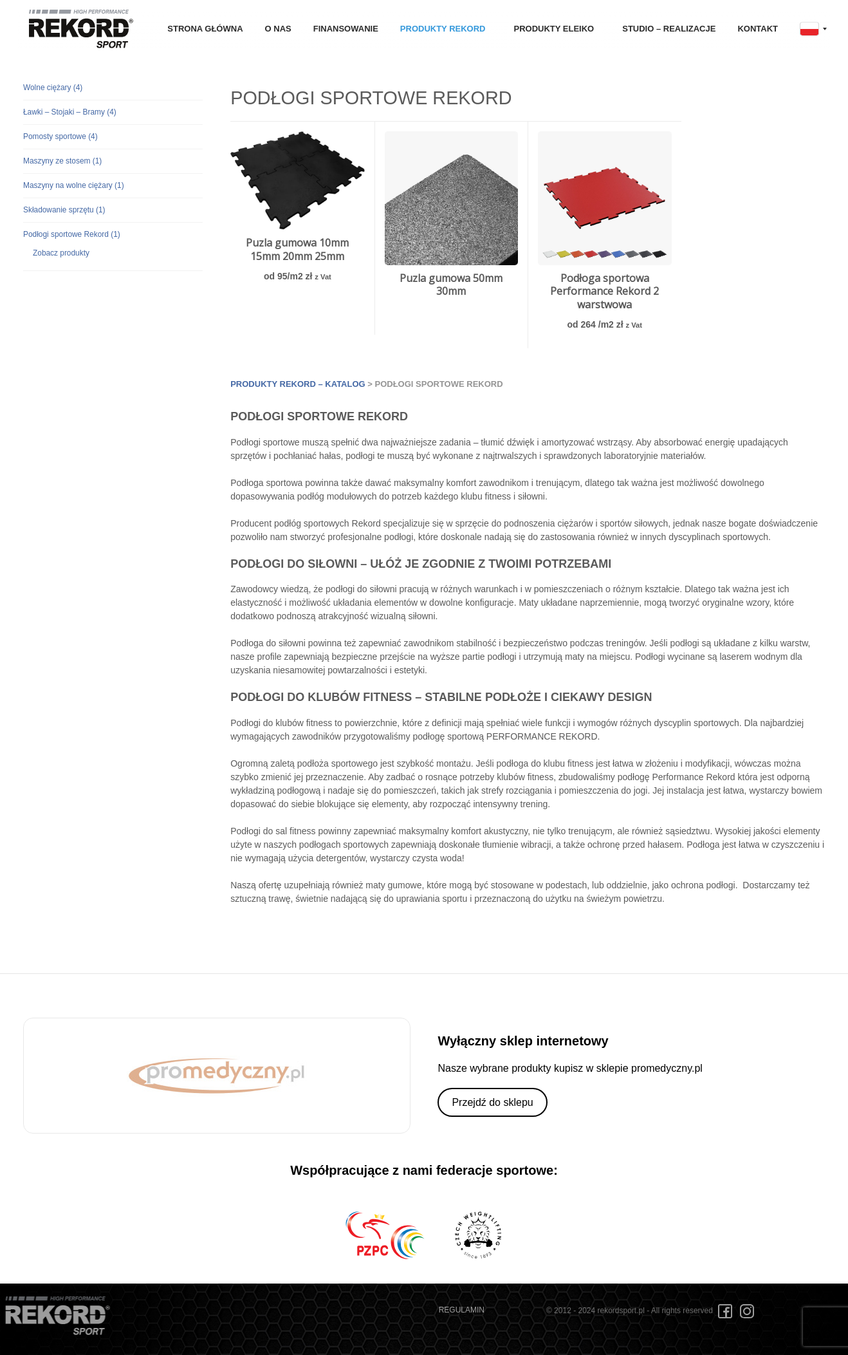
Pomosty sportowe (60, 136)
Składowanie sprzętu (64, 209)
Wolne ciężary (52, 87)
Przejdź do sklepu (492, 1102)
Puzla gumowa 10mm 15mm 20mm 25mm (297, 249)
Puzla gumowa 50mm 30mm (451, 285)
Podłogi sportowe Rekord (71, 234)
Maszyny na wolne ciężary (73, 185)
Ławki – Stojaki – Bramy (69, 112)
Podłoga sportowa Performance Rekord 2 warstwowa (604, 291)
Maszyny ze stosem (62, 160)
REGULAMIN (461, 1309)
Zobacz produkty (61, 252)
